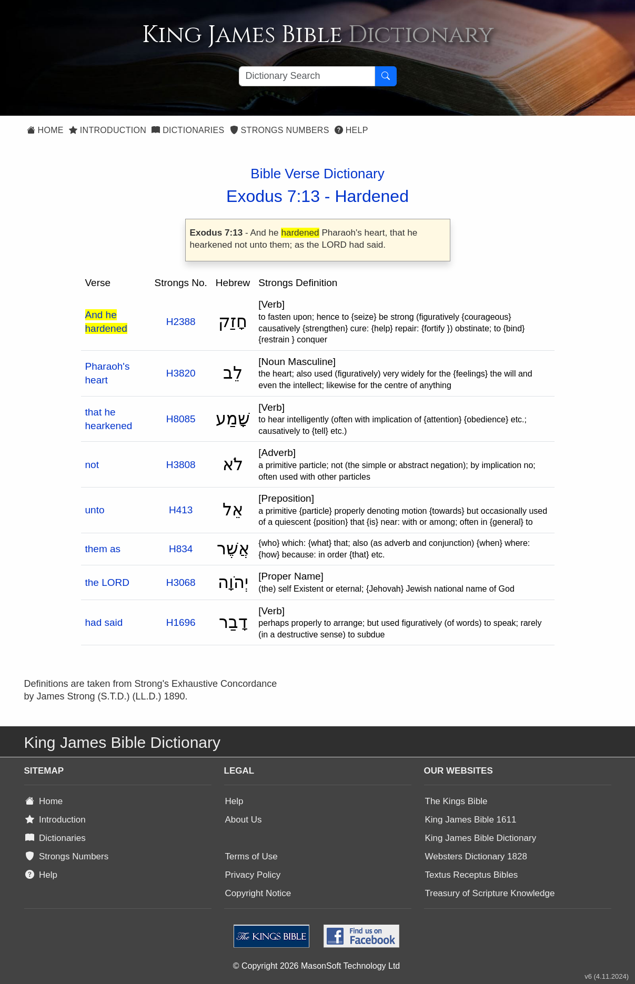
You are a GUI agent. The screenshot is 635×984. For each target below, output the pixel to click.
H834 (181, 548)
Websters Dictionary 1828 (476, 856)
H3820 (181, 373)
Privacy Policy (253, 875)
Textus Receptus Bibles (471, 875)
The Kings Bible (456, 801)
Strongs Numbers (279, 130)
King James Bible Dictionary (481, 838)
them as (103, 548)
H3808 (181, 464)
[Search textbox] (307, 76)
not (92, 464)
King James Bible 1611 (471, 820)
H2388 (181, 321)
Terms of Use (251, 856)
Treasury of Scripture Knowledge (490, 893)
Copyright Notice (258, 893)
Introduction (107, 130)
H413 (181, 509)
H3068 (181, 582)
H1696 (181, 622)
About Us (243, 820)
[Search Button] (386, 76)
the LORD (107, 582)
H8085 (181, 418)
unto (95, 509)
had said (104, 622)
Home (45, 130)
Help (351, 130)
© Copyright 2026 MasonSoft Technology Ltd (316, 965)
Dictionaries (188, 130)
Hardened (372, 196)
